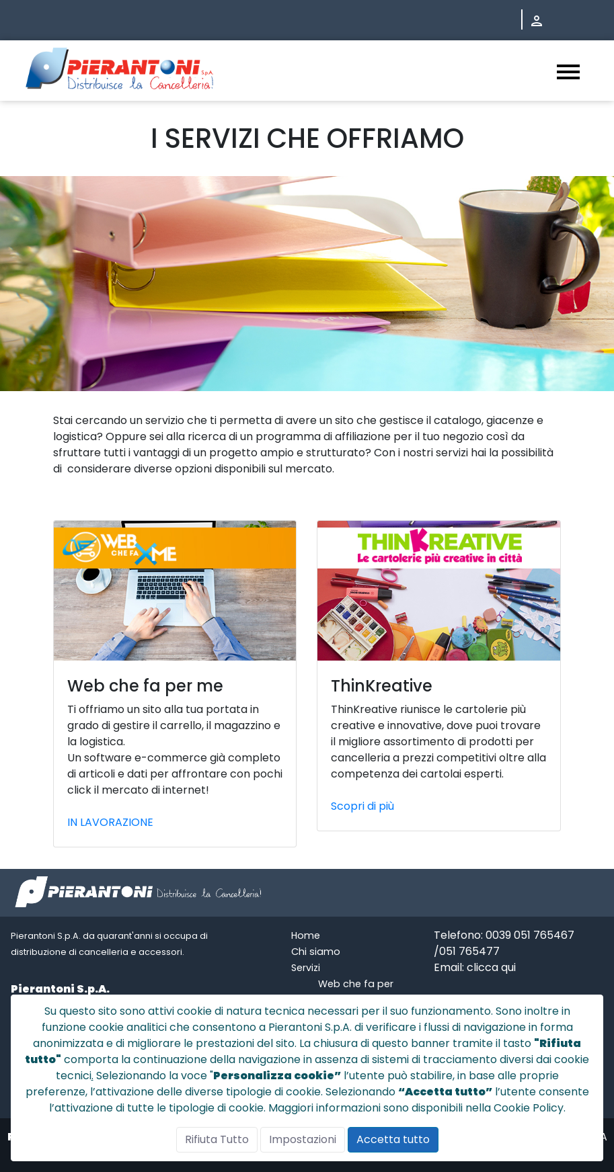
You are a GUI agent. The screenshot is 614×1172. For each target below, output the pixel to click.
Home (305, 935)
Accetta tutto (393, 1139)
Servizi (305, 967)
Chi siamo (315, 951)
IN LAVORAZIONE (110, 822)
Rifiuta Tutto (217, 1139)
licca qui (494, 967)
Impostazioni (302, 1139)
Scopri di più (362, 806)
